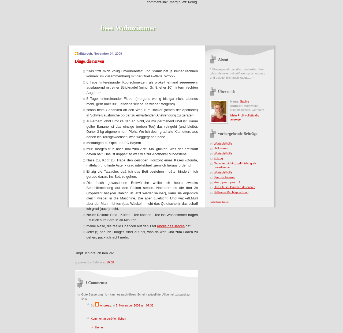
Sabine (244, 101)
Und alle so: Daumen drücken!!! (234, 187)
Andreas (105, 305)
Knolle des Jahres (171, 226)
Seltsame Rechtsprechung (231, 192)
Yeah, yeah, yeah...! (227, 182)
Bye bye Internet (224, 177)
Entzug (218, 158)
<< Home (97, 327)
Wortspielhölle (223, 143)
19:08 (110, 262)
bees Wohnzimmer (128, 28)
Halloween (221, 148)
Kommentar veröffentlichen (108, 318)
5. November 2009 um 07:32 (135, 305)
